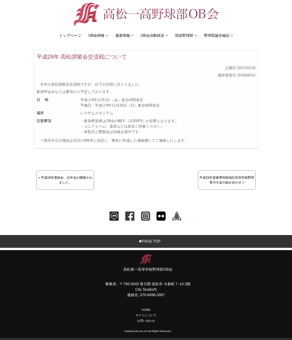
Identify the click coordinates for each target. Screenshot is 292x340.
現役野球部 (186, 35)
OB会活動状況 (154, 35)
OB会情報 (98, 35)
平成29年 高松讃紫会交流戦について (81, 57)
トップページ (70, 35)
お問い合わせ (146, 320)
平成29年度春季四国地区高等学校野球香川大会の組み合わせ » (226, 180)
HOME (146, 309)
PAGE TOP (147, 241)
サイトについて (146, 315)
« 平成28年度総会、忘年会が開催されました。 (65, 180)
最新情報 (124, 35)
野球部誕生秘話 (218, 35)
